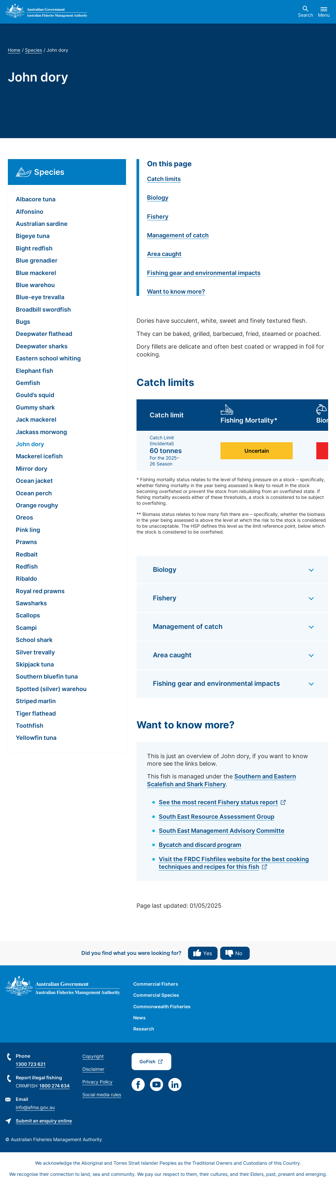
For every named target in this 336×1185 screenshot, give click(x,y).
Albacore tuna (35, 199)
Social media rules (101, 1094)
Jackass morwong (41, 431)
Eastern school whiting (48, 358)
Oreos (24, 517)
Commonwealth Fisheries (162, 1006)
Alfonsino (29, 211)
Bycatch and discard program (200, 844)
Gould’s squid (35, 395)
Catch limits (164, 178)
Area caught (164, 253)
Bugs (23, 321)
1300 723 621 (31, 1064)
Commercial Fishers (155, 984)
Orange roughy (37, 505)
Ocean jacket (34, 480)
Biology (157, 197)
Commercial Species (156, 995)
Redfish (27, 566)
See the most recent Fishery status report (218, 802)
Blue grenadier (36, 260)
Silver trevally (35, 652)
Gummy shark (35, 407)
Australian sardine (42, 223)
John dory (30, 444)
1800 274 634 (54, 1085)
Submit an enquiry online (44, 1120)
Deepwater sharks (42, 346)
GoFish (147, 1061)
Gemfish (28, 382)
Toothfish (29, 725)
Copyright (93, 1056)
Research (143, 1028)
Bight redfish (34, 248)
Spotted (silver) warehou (51, 688)
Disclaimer (93, 1069)
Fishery (157, 216)
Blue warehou (35, 285)
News (139, 1017)
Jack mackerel (36, 419)
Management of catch (178, 235)
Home (14, 50)
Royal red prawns (40, 591)
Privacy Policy (97, 1082)
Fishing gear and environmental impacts (204, 272)
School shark (34, 639)
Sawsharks (31, 603)
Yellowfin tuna (36, 737)
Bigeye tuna (33, 235)
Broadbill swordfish (43, 309)
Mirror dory (31, 468)
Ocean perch (34, 493)
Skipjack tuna (35, 664)
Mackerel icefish (39, 456)
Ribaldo (26, 578)
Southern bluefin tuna (47, 676)
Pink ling (28, 529)
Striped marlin (36, 701)
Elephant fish (34, 370)
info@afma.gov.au (35, 1107)
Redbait (27, 554)
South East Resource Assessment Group (216, 816)
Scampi (26, 627)
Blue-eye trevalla (40, 297)
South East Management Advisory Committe (221, 830)
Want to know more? (176, 291)
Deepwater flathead (44, 333)
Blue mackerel (36, 272)
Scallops (28, 615)
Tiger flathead (36, 713)
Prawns (26, 541)
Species (33, 50)
